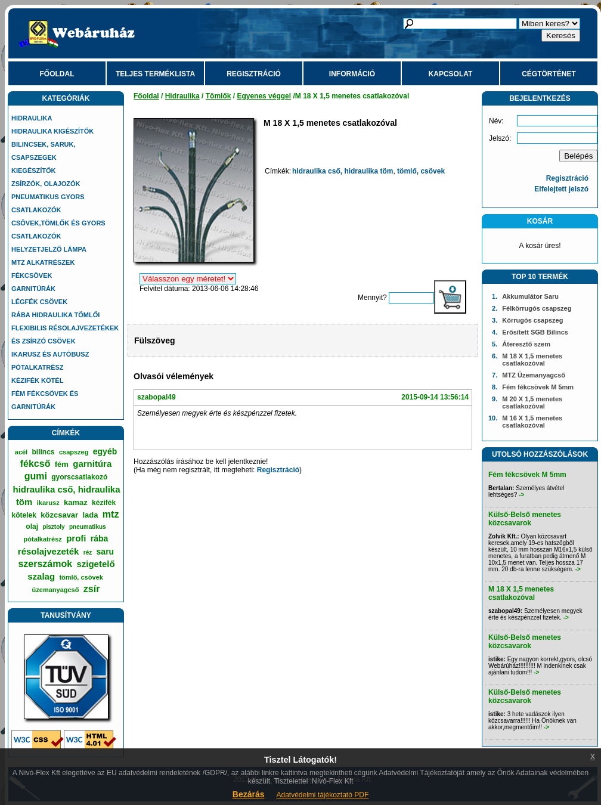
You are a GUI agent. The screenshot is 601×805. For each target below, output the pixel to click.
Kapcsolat (451, 74)
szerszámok (45, 564)
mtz (111, 514)
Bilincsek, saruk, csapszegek (43, 151)
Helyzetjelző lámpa (48, 249)
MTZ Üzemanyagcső (533, 375)
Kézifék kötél (37, 380)
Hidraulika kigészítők (52, 131)
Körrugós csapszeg (532, 320)
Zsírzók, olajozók (45, 183)
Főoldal (57, 74)
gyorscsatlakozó (79, 477)
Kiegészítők (33, 170)
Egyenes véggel (264, 96)
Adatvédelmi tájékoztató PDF (322, 795)
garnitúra (92, 464)
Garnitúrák (33, 288)
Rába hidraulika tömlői (55, 314)
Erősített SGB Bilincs (535, 332)
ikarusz (48, 502)
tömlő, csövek (81, 577)
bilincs (43, 452)
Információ (352, 74)
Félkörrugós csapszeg (536, 308)
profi (76, 538)
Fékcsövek (31, 275)
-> (521, 494)
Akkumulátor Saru (530, 296)
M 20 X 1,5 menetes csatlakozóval (532, 402)
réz (87, 552)
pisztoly (53, 527)
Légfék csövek (39, 301)
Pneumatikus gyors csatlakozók (48, 203)
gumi (35, 476)
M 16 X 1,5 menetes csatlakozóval (532, 421)
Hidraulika (31, 118)
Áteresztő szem (526, 344)
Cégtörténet (549, 74)
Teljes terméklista (155, 74)
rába (100, 538)
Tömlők (218, 96)
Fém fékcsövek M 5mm (538, 387)
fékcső (35, 464)
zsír (91, 589)
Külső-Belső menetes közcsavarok (524, 518)
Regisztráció (254, 74)
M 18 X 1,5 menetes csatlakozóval (532, 359)
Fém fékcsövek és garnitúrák (44, 400)
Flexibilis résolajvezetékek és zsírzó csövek (65, 334)
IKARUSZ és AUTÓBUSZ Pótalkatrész (50, 361)
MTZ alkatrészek (43, 262)
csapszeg (74, 452)
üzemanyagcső (55, 589)
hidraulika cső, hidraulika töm (342, 171)
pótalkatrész (43, 539)
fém (62, 464)
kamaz (76, 502)
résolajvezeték (48, 551)
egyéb (105, 451)
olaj (32, 526)
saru (105, 551)
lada (90, 514)
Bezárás (249, 794)
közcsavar (59, 514)
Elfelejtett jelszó (561, 189)
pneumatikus (87, 527)
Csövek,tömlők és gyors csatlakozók (58, 229)
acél (21, 452)
